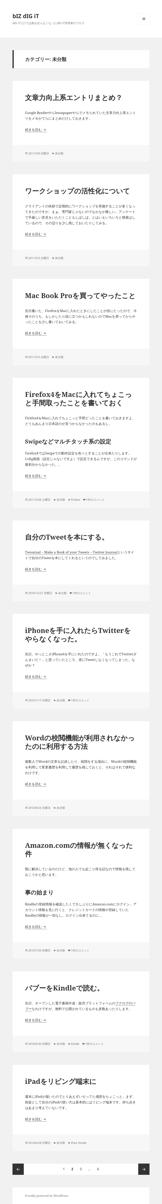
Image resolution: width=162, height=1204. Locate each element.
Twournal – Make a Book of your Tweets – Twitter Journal (71, 552)
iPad (74, 1143)
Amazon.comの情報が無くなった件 (79, 849)
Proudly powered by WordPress (46, 1196)
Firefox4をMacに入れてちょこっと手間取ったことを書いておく (78, 398)
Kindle (75, 1044)
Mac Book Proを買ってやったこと (80, 295)
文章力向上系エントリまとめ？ (73, 97)
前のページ (18, 1169)
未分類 (59, 153)
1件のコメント (95, 500)
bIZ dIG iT (26, 16)
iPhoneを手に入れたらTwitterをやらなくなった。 (78, 634)
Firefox (75, 500)
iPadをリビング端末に (60, 1081)
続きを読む (36, 129)
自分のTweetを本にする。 (66, 537)
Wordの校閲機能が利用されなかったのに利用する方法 (80, 742)
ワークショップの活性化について (77, 190)
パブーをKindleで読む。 (64, 987)
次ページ (143, 1169)
